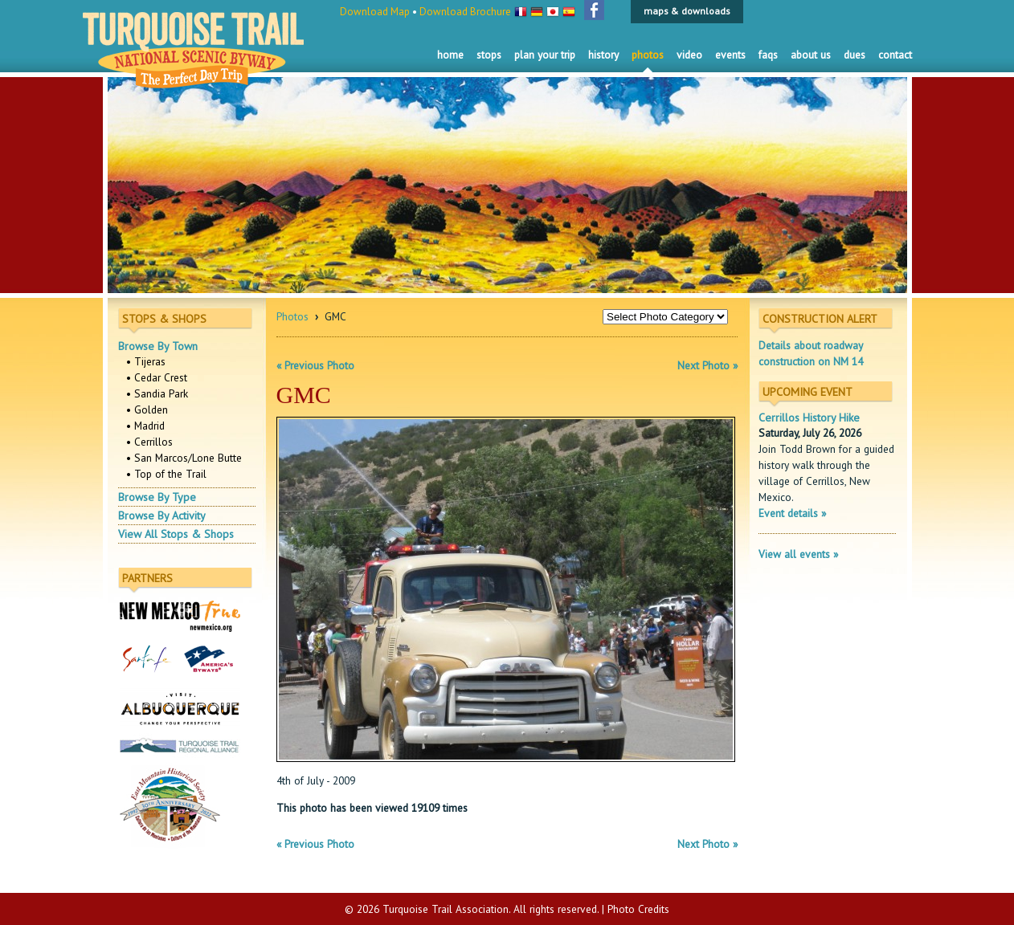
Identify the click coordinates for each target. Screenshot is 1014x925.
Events (730, 54)
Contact (895, 54)
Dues (854, 54)
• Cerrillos (149, 441)
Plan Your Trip (544, 54)
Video (689, 54)
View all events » (798, 554)
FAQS (768, 54)
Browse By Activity (162, 515)
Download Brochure (465, 11)
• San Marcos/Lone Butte (184, 457)
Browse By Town (158, 346)
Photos (648, 54)
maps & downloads (687, 11)
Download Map (375, 11)
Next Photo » (707, 365)
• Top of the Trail (166, 474)
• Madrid (145, 425)
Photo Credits (638, 909)
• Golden (147, 409)
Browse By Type (157, 497)
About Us (811, 54)
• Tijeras (146, 361)
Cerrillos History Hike (809, 417)
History (603, 54)
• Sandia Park (157, 393)
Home (450, 54)
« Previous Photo (315, 365)
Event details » (792, 513)
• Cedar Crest (156, 377)
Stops (488, 54)
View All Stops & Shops (176, 534)
